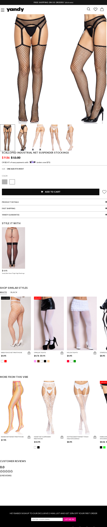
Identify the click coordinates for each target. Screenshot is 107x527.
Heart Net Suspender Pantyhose (42, 438)
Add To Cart (50, 192)
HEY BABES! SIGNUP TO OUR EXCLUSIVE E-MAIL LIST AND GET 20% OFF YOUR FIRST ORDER (53, 513)
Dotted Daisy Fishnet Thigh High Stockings (77, 438)
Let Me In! (69, 519)
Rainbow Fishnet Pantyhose (12, 437)
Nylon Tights (72, 352)
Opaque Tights (40, 352)
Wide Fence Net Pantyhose (11, 352)
